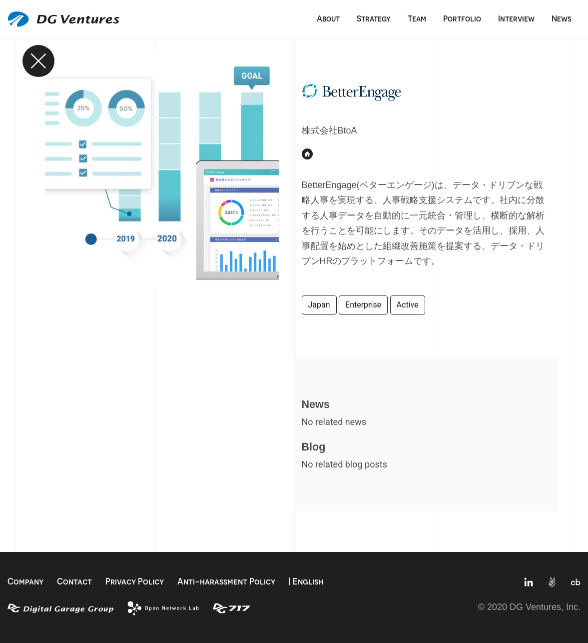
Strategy (374, 19)
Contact (74, 581)
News (562, 19)
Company (25, 581)
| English (306, 581)
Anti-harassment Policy (226, 581)
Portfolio (462, 19)
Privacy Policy (134, 581)
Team (417, 19)
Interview (516, 19)
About (328, 19)
